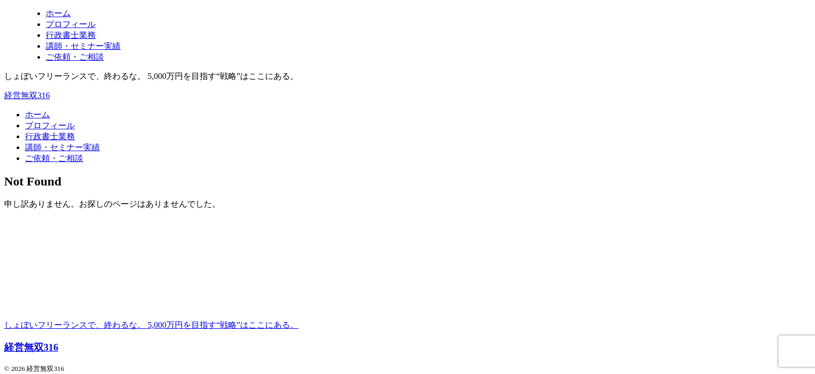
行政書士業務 (50, 136)
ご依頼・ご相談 (54, 158)
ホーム (37, 114)
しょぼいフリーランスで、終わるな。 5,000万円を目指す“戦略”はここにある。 (151, 324)
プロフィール (50, 125)
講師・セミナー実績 (62, 147)
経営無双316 (27, 95)
